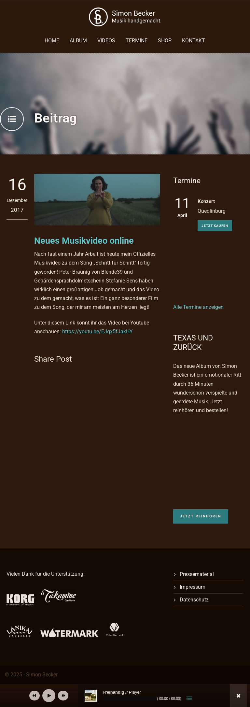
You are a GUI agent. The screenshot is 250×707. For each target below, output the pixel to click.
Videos (106, 40)
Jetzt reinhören (200, 516)
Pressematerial (197, 574)
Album (78, 40)
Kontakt (193, 40)
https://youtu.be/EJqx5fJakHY (97, 331)
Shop (165, 40)
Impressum (192, 587)
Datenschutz (194, 600)
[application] (134, 695)
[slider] (129, 698)
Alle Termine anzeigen (198, 307)
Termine (136, 40)
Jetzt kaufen (214, 225)
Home (52, 40)
